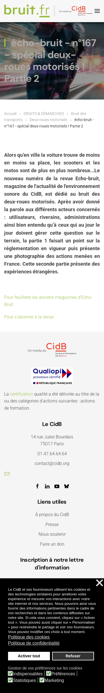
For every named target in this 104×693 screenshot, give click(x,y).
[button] (97, 11)
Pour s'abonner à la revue (29, 317)
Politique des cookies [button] (29, 637)
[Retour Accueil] (49, 11)
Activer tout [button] (29, 656)
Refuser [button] (72, 656)
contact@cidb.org (52, 463)
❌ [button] (99, 583)
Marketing (54, 680)
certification (21, 394)
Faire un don (52, 544)
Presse (52, 524)
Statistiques (24, 680)
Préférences (63, 674)
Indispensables (28, 674)
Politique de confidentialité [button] (34, 643)
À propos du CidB (52, 514)
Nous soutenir (52, 534)
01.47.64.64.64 (52, 453)
